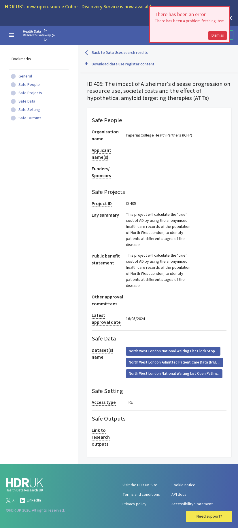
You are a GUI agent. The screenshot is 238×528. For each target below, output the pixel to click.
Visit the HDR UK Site (139, 485)
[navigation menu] (11, 35)
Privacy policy (134, 504)
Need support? (209, 516)
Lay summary (105, 215)
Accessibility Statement (192, 504)
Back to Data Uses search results (116, 53)
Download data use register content (119, 64)
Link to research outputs (101, 437)
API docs (178, 494)
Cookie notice (183, 485)
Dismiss (217, 35)
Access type (104, 402)
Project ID (102, 203)
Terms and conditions (141, 494)
